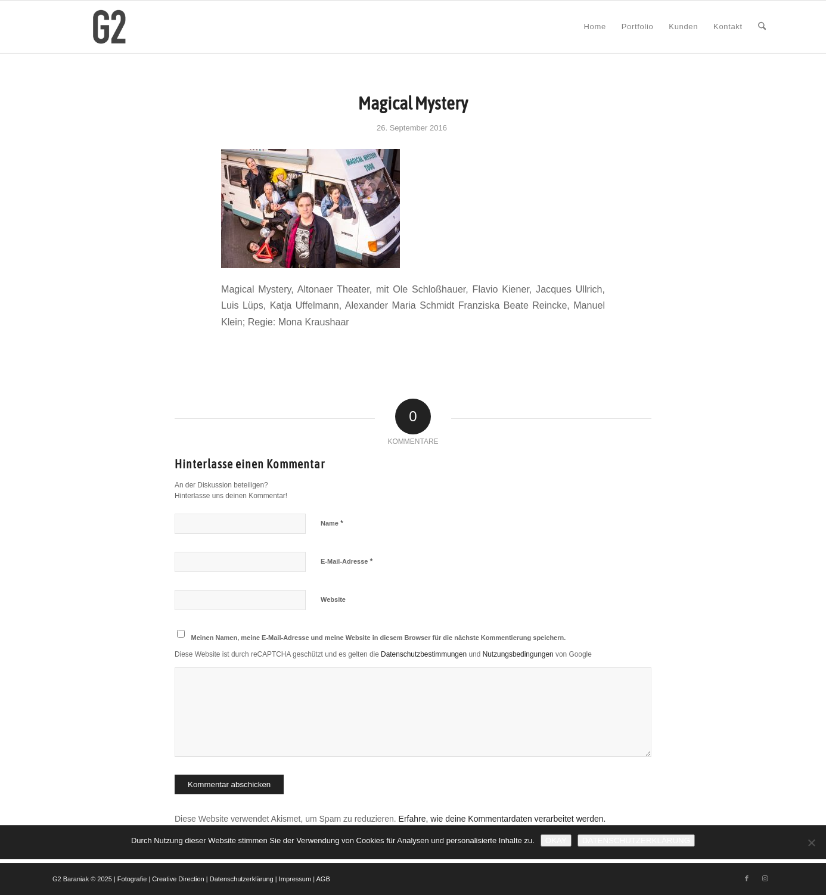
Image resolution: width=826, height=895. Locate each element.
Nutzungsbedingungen (518, 654)
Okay (556, 840)
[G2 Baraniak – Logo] (109, 27)
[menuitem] (595, 27)
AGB (323, 878)
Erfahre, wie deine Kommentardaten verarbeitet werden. (502, 818)
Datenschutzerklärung (242, 878)
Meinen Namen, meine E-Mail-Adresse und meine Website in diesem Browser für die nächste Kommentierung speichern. (378, 637)
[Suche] (762, 27)
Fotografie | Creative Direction (160, 878)
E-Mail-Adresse (347, 561)
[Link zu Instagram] (765, 878)
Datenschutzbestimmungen (424, 654)
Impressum (295, 878)
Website (333, 599)
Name (332, 522)
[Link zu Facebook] (747, 878)
